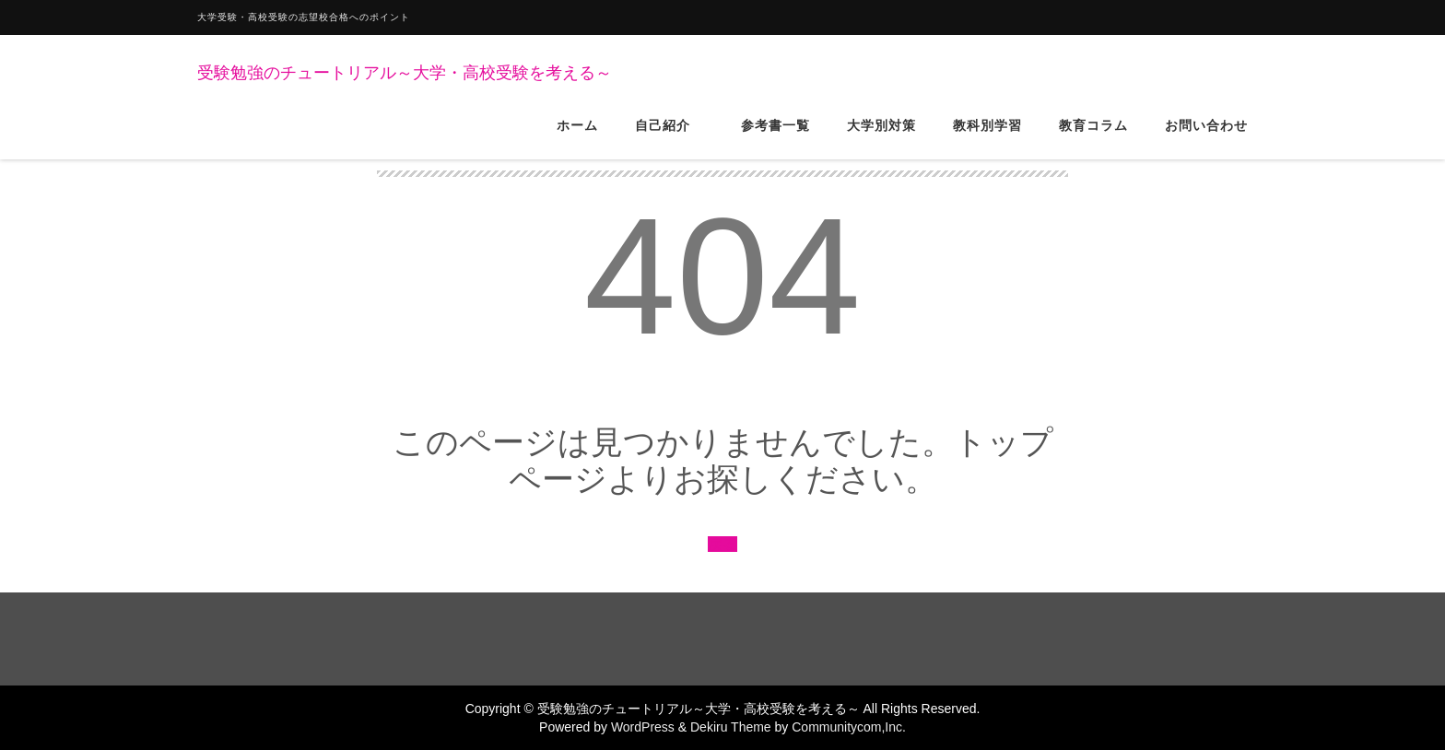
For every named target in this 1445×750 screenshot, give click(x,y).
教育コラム (1093, 137)
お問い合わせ (1206, 137)
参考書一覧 (775, 137)
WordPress (643, 727)
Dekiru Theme (730, 727)
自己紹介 (669, 137)
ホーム (577, 137)
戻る (722, 544)
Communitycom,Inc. (849, 727)
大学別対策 (881, 137)
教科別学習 (987, 137)
